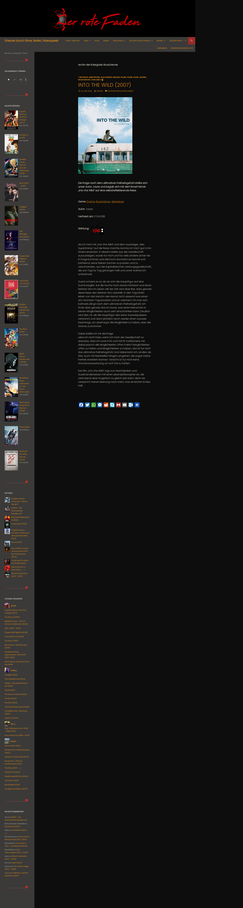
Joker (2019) (17, 862)
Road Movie (84, 79)
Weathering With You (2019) (16, 776)
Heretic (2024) (11, 698)
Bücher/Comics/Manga (139, 41)
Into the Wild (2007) (104, 85)
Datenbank (162, 48)
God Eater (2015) (12, 780)
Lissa (7, 873)
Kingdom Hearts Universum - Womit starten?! (19, 501)
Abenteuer (94, 77)
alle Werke (106, 77)
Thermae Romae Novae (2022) (17, 707)
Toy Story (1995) (11, 640)
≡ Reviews (83, 77)
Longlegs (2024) (11, 675)
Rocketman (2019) (12, 826)
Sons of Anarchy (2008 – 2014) (17, 735)
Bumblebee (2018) (12, 784)
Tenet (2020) (10, 690)
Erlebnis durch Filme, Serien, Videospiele (31, 41)
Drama (116, 77)
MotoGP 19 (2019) (12, 772)
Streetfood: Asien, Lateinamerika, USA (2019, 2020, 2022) (15, 655)
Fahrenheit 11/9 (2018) (14, 636)
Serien (106, 41)
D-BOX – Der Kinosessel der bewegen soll (17, 511)
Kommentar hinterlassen (120, 91)
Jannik (142, 77)
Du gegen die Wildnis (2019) (16, 789)
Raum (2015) (16, 542)
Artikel (160, 41)
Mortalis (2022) (11, 702)
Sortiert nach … (176, 41)
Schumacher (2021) (13, 745)
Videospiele (118, 41)
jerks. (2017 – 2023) (13, 628)
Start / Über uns (73, 41)
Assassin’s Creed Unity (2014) (17, 757)
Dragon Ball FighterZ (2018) (16, 632)
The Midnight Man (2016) (15, 679)
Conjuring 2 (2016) (19, 523)
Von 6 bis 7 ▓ (97, 79)
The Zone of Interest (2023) (16, 694)
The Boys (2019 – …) (13, 768)
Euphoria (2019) (11, 718)
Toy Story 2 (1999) (12, 617)
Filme (96, 41)
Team (86, 41)
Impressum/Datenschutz (182, 48)
